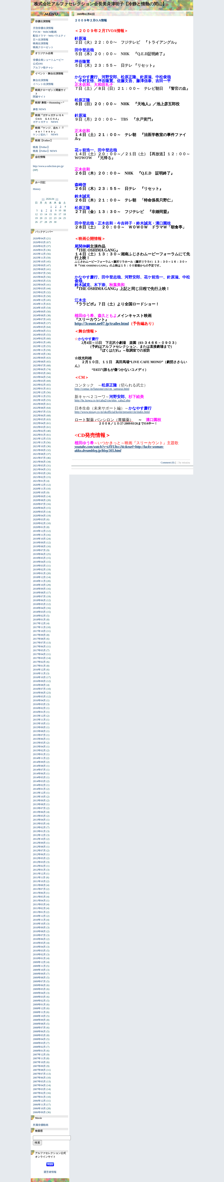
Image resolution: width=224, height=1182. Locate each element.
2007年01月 (39, 1096)
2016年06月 (39, 692)
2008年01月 (39, 1050)
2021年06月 (39, 461)
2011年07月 (39, 889)
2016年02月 (39, 708)
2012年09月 (39, 842)
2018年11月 (39, 581)
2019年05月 (39, 557)
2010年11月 (39, 919)
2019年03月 (39, 565)
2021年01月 (39, 480)
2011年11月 (39, 877)
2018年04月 (39, 608)
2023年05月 (39, 373)
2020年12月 (39, 484)
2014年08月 (39, 765)
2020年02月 (39, 523)
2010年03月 (39, 950)
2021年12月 (39, 438)
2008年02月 (39, 1046)
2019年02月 (39, 569)
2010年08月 (39, 931)
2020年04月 (39, 515)
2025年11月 (39, 257)
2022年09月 (39, 403)
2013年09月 (39, 800)
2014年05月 (39, 777)
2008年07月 (39, 1027)
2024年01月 (39, 342)
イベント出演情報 (43, 84)
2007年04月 (39, 1085)
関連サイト (39, 96)
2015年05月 (39, 742)
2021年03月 (39, 473)
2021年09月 (39, 450)
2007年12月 (39, 1054)
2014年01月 (39, 788)
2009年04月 (39, 992)
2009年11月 (39, 966)
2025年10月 (39, 261)
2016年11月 (39, 673)
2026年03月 (39, 242)
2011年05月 (39, 896)
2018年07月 (39, 596)
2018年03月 (39, 611)
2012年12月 (39, 835)
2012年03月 (39, 862)
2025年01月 (39, 296)
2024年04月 (39, 330)
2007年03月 (39, 1089)
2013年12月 (39, 792)
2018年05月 (39, 604)
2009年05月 (39, 989)
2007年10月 (39, 1062)
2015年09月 (39, 727)
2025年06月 (39, 276)
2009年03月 (39, 996)
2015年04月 (39, 746)
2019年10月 (39, 538)
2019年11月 (39, 534)
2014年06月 (39, 773)
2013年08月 (39, 804)
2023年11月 (39, 350)
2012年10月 (39, 838)
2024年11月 (39, 303)
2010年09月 (39, 927)
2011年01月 (39, 912)
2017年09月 (39, 634)
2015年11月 (39, 719)
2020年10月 (39, 492)
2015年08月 (39, 731)
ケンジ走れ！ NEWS (45, 134)
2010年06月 (39, 939)
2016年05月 (39, 696)
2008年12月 (39, 1008)
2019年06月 (39, 554)
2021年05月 (39, 465)
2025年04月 (39, 284)
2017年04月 (39, 654)
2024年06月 (39, 323)
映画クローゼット (43, 47)
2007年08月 (39, 1069)
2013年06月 (39, 812)
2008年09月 (39, 1019)
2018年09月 (39, 588)
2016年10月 (39, 677)
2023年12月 (39, 346)
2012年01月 (39, 869)
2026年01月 (39, 250)
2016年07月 (39, 688)
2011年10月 (39, 881)
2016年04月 (39, 700)
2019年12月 (39, 531)
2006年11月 (39, 1104)
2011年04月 (39, 900)
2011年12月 (39, 873)
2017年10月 (39, 631)
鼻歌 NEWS (39, 109)
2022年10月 (39, 400)
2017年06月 (39, 646)
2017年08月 (39, 638)
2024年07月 (39, 319)
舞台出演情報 (40, 80)
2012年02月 (39, 865)
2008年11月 (39, 1012)
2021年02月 (39, 477)
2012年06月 (39, 854)
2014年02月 (39, 785)
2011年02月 (39, 908)
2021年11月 (39, 442)
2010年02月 (39, 954)
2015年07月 (39, 735)
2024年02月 (39, 338)
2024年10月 (39, 307)
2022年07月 (39, 411)
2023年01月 (39, 388)
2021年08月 (39, 454)
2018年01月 (39, 619)
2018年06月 (39, 600)
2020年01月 (39, 527)
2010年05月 (39, 942)
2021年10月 (39, 446)
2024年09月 (39, 311)
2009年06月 (39, 985)
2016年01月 (39, 711)
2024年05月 (39, 326)
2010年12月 (39, 915)
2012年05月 (39, 858)
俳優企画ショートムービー (48, 59)
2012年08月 (39, 846)
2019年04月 (39, 561)
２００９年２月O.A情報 (91, 20)
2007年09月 (39, 1066)
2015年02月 (39, 750)
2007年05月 (39, 1081)
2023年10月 (39, 353)
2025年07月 (39, 273)
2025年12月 (39, 253)
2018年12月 (39, 577)
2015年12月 (39, 715)
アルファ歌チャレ (43, 67)
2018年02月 (39, 615)
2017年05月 (39, 650)
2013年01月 (39, 831)
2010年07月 (39, 935)
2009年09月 (39, 973)
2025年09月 (39, 265)
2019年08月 (39, 546)
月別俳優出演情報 (43, 28)
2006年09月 (39, 1112)
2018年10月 (39, 584)
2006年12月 (39, 1100)
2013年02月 (39, 827)
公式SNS (38, 63)
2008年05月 (39, 1035)
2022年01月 (39, 434)
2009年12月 (39, 962)
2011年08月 (39, 885)
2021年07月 (39, 457)
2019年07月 (39, 550)
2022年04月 (39, 423)
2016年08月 (39, 684)
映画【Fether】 (41, 147)
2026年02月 (39, 246)
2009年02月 (39, 1000)
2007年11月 (39, 1058)
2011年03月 (39, 904)
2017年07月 (39, 642)
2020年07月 (39, 504)
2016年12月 (39, 669)
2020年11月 (39, 488)
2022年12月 (39, 392)
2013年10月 (39, 796)
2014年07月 (39, 769)
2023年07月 (39, 365)
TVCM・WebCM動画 (45, 31)
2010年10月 (39, 923)
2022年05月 (39, 419)
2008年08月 (39, 1023)
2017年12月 (39, 623)
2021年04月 (39, 469)
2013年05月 (39, 815)
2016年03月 (39, 704)
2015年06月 (39, 738)
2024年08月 (39, 315)
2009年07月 (39, 981)
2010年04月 (39, 946)
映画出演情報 (40, 43)
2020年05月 (39, 511)
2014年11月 (39, 758)
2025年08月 (39, 269)
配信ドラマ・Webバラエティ (49, 35)
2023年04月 (39, 377)
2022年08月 (39, 407)
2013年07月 (39, 808)
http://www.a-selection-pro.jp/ (48, 166)
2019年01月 (39, 573)
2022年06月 (39, 415)
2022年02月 (39, 430)
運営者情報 (50, 1171)
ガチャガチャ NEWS (45, 121)
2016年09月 (39, 681)
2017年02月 (39, 661)
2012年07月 (39, 850)
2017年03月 (39, 658)
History (37, 189)
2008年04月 (39, 1039)
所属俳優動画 (40, 1124)
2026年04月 (39, 238)
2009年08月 (39, 977)
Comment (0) (169, 462)
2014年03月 (39, 781)
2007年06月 (39, 1077)
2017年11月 (39, 627)
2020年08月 (39, 500)
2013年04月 (39, 819)
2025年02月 (39, 292)
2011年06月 (39, 892)
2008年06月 (39, 1031)
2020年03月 (39, 519)
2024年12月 (39, 300)
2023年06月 (39, 369)
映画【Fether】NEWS (45, 150)
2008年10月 (39, 1016)
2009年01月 (39, 1004)
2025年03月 (39, 288)
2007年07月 (39, 1073)
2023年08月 (39, 361)
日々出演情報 (40, 39)
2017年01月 (39, 665)
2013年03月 (39, 823)
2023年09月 (39, 357)
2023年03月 (39, 380)
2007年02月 (39, 1093)
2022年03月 (39, 427)
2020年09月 (39, 496)
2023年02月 (39, 384)
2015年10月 (39, 723)
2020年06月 (39, 507)
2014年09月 (39, 761)
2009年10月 (39, 969)
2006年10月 (39, 1108)
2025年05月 (39, 280)
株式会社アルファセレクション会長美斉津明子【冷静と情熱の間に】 (100, 3)
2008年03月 (39, 1042)
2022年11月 (39, 396)
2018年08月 (39, 592)
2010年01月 (39, 958)
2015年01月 (39, 754)
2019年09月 (39, 542)
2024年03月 (39, 334)
